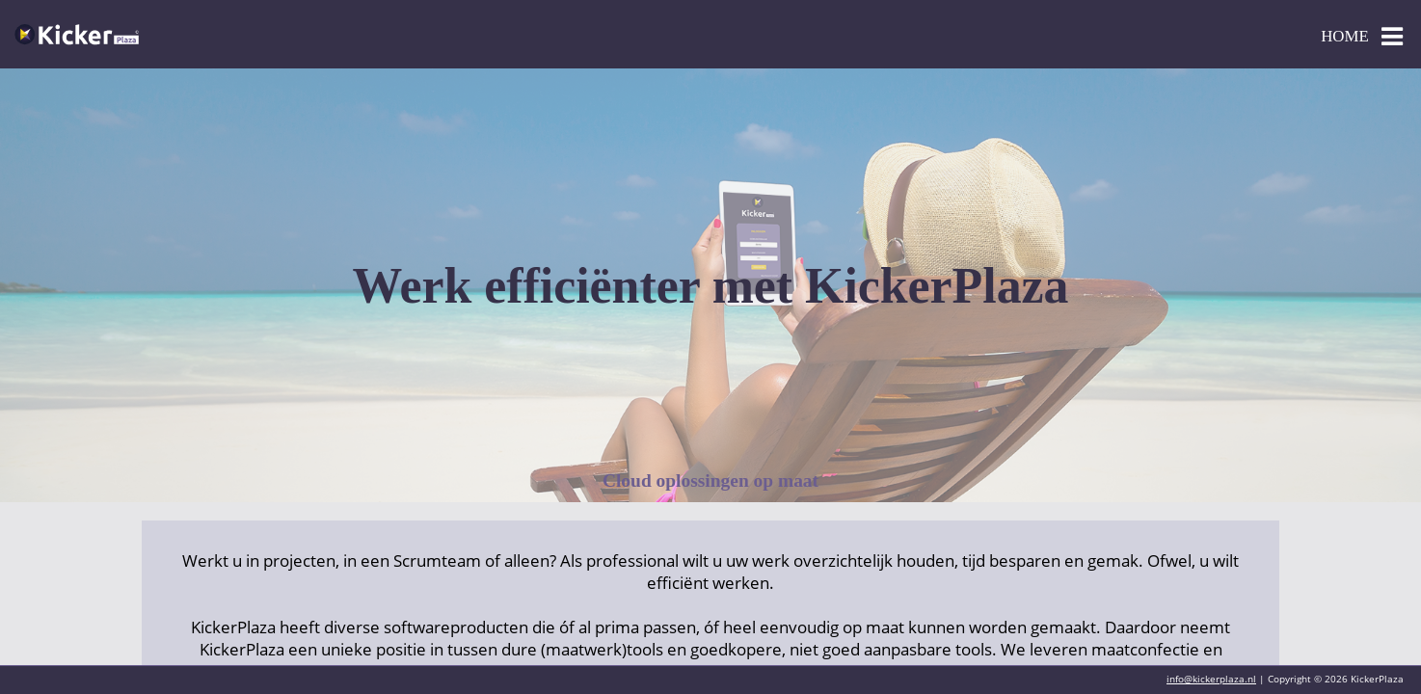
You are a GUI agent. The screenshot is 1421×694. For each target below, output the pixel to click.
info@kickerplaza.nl (1211, 678)
